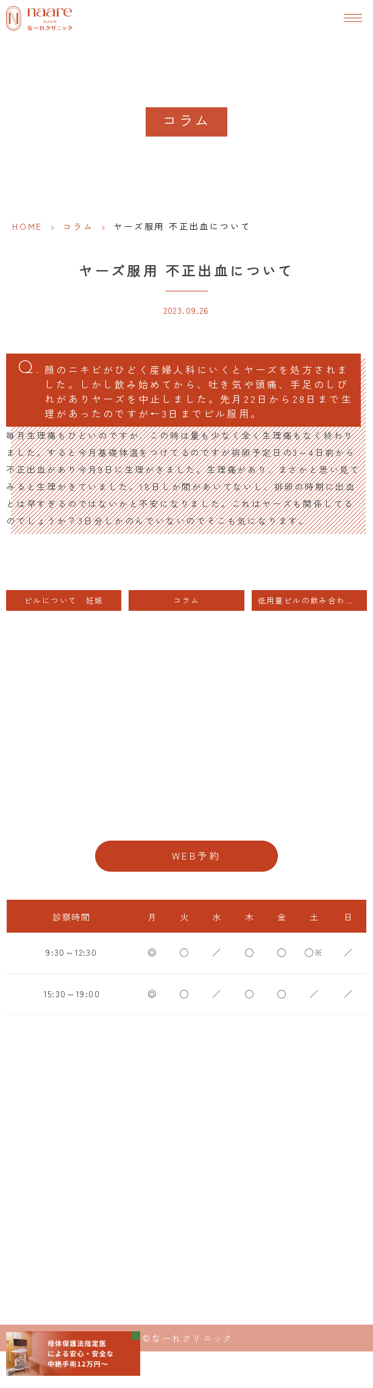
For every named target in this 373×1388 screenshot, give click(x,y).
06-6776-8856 (186, 816)
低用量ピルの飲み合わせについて (312, 600)
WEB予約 (196, 856)
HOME (27, 226)
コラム (78, 226)
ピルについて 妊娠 (64, 600)
